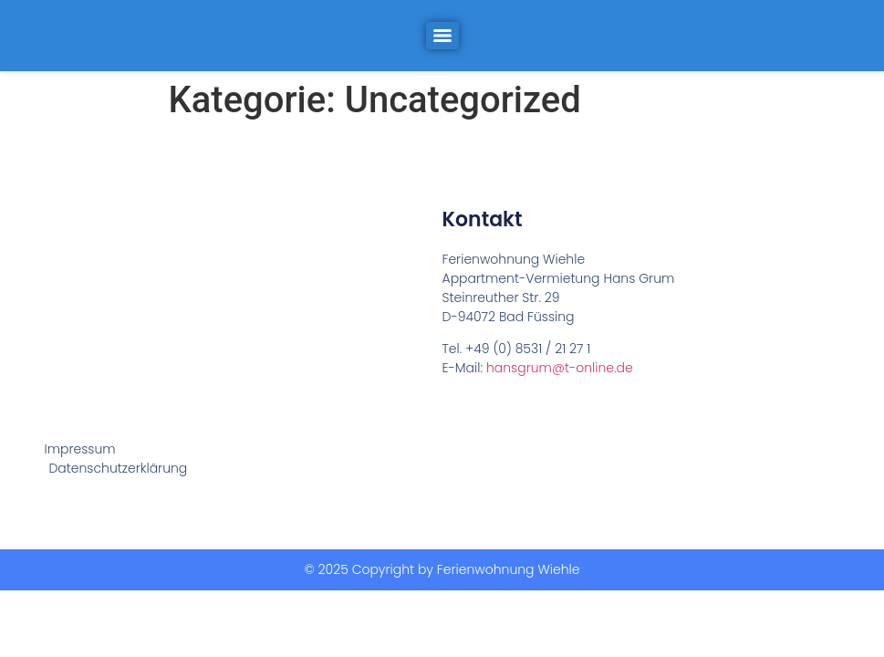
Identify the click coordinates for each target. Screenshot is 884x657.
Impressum (79, 449)
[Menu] (442, 35)
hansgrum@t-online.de (559, 368)
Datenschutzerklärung (117, 468)
